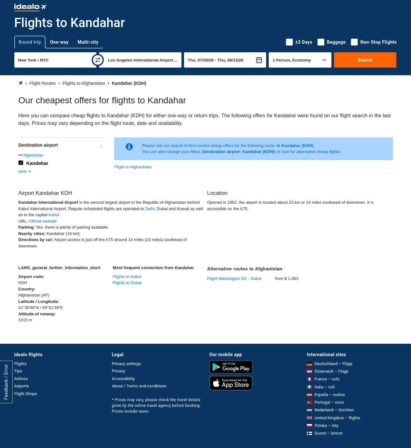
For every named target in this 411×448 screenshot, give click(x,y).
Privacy (118, 371)
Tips (18, 371)
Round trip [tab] (30, 42)
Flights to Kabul (127, 276)
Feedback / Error (6, 382)
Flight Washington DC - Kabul (234, 278)
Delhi (150, 208)
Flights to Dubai (127, 282)
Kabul (53, 214)
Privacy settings (126, 363)
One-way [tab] (59, 42)
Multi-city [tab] (88, 42)
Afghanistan (33, 155)
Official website (43, 221)
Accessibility (123, 378)
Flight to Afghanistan (133, 167)
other (25, 171)
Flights (20, 363)
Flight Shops (25, 393)
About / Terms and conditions (139, 386)
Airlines (21, 378)
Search (365, 59)
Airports (21, 386)
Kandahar (37, 163)
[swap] (98, 60)
